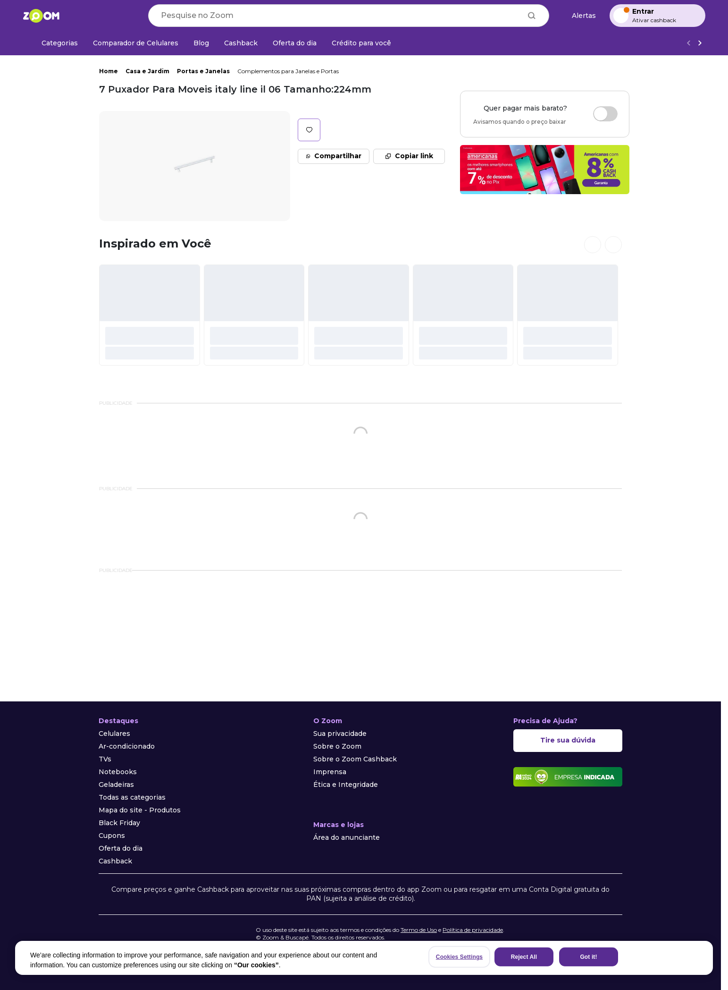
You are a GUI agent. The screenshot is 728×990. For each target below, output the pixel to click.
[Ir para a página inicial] (41, 15)
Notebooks (118, 772)
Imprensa (329, 772)
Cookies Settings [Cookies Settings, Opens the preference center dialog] (459, 957)
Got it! (588, 957)
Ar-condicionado (127, 746)
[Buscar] (531, 15)
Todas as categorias (132, 797)
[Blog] (201, 42)
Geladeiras (116, 784)
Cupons (112, 835)
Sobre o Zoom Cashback (355, 759)
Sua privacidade (340, 733)
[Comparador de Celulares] (135, 42)
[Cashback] (241, 42)
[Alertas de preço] (579, 16)
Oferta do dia (120, 848)
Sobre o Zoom (337, 746)
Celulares (114, 733)
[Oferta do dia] (294, 42)
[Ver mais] (699, 43)
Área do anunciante (346, 837)
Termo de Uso (419, 929)
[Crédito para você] (361, 42)
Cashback (115, 861)
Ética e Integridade (345, 784)
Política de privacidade (473, 929)
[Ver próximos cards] (613, 244)
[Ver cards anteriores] (592, 244)
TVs (105, 759)
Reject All (524, 957)
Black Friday (119, 823)
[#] (150, 315)
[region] (364, 958)
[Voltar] (688, 43)
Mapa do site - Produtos (140, 810)
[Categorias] (54, 42)
